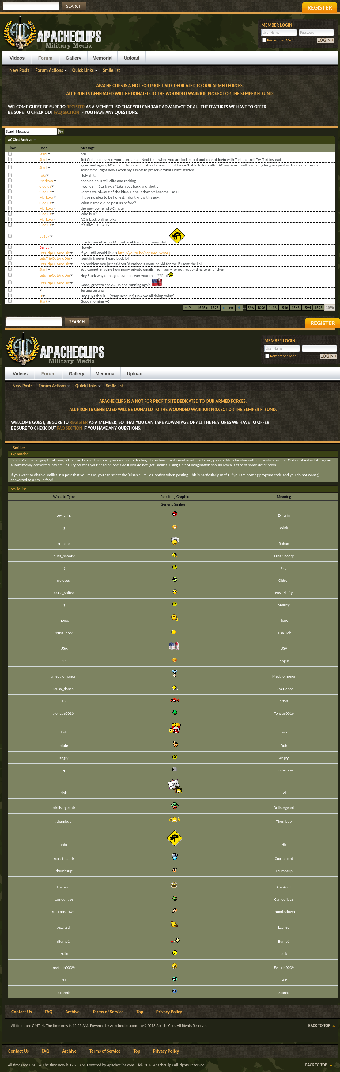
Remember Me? (277, 40)
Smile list (111, 70)
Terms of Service (108, 1012)
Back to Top (319, 1025)
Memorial (103, 57)
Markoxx (46, 180)
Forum (45, 57)
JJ (40, 295)
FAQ (48, 1012)
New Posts (19, 70)
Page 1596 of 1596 (204, 307)
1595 (318, 307)
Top (140, 1012)
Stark (43, 154)
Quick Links (83, 70)
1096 (261, 307)
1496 (273, 307)
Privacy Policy (169, 1012)
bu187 (44, 236)
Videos (17, 57)
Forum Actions (49, 70)
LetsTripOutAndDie (54, 253)
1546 (284, 307)
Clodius (45, 186)
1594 (307, 307)
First (227, 307)
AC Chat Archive (20, 140)
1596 (330, 307)
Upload (131, 57)
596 (251, 307)
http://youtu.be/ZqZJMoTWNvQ (144, 253)
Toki (42, 175)
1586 (296, 307)
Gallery (73, 57)
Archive (72, 1012)
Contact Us (21, 1012)
